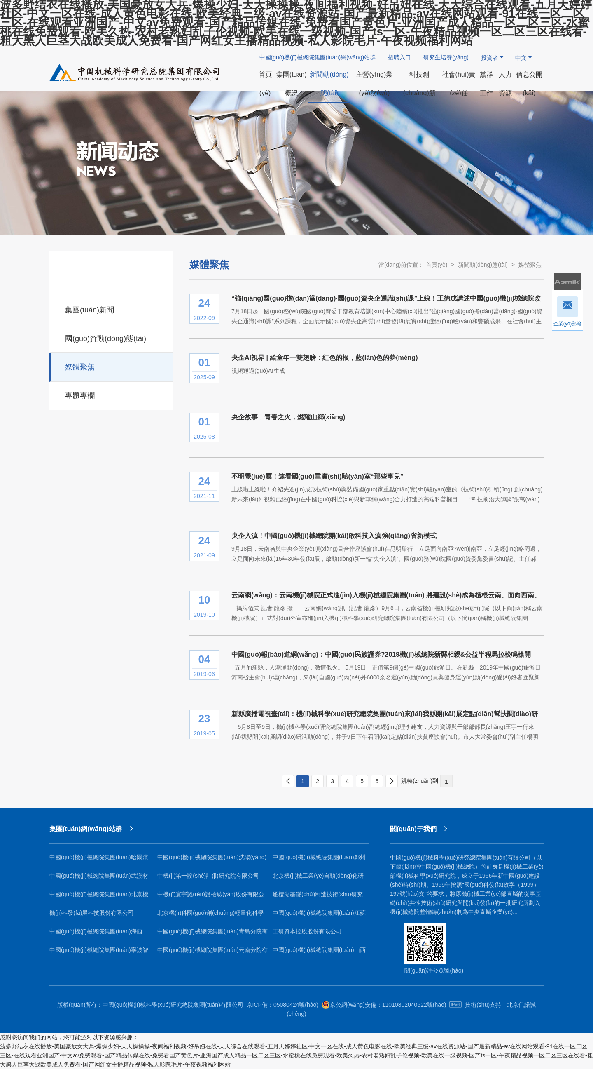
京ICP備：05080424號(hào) (282, 1004)
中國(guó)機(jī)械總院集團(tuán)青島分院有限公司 (212, 934)
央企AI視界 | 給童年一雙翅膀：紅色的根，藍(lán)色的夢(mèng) (324, 357)
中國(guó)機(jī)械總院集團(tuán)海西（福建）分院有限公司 (95, 934)
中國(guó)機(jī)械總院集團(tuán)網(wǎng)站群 (317, 57)
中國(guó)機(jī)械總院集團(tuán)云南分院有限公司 (212, 953)
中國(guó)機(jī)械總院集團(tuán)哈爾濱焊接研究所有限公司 (98, 860)
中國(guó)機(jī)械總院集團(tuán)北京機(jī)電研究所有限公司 (98, 897)
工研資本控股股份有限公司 (307, 931)
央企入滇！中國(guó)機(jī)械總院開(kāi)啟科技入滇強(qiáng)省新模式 (334, 535)
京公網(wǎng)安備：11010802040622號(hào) (384, 1005)
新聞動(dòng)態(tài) (483, 264)
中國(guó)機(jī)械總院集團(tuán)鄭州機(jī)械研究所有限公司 (319, 860)
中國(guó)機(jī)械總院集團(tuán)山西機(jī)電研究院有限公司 (319, 953)
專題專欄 (112, 394)
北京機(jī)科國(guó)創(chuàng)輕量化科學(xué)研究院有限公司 (210, 915)
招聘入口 (399, 57)
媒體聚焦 (112, 365)
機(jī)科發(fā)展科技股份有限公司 (91, 912)
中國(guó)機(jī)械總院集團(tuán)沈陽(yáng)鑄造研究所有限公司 (211, 860)
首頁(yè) (436, 264)
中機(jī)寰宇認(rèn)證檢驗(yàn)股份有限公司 (210, 897)
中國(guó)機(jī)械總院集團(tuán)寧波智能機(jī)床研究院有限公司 (98, 953)
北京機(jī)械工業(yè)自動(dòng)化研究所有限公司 (318, 878)
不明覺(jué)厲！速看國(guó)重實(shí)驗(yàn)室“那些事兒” (317, 476)
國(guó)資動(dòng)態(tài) (112, 337)
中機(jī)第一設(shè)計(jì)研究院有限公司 (208, 875)
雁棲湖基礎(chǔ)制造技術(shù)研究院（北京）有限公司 (318, 897)
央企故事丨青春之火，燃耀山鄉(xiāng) (288, 417)
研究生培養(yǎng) (446, 57)
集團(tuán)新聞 (112, 308)
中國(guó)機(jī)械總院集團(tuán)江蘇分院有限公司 (319, 915)
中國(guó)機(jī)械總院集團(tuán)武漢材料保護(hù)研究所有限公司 (98, 878)
